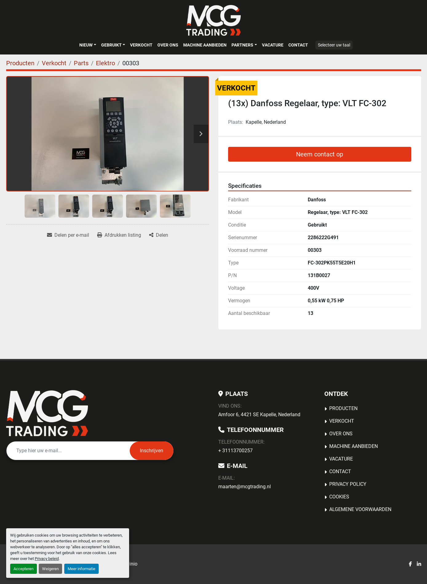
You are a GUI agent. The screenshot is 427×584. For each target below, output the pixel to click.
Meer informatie (81, 568)
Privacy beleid (47, 558)
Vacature (272, 44)
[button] (87, 45)
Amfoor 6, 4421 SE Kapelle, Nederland (259, 414)
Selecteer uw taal (334, 44)
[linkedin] (419, 564)
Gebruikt (111, 44)
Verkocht (141, 44)
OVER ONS (167, 44)
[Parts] (81, 63)
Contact (298, 44)
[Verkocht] (54, 63)
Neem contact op (319, 154)
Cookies (339, 497)
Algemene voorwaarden (360, 509)
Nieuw (86, 44)
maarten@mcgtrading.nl (244, 486)
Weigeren (50, 568)
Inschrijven (151, 450)
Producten (343, 408)
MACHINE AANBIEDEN (205, 44)
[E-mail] (68, 450)
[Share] (158, 235)
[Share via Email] (68, 235)
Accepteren (24, 568)
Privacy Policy (347, 484)
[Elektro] (105, 63)
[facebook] (410, 564)
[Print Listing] (119, 235)
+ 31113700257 (235, 450)
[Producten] (20, 63)
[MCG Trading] (47, 413)
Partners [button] (242, 44)
